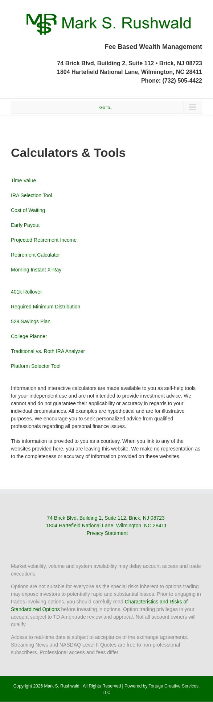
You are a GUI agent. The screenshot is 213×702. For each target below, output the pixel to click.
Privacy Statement (107, 533)
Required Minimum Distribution (45, 307)
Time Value (23, 180)
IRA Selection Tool (31, 195)
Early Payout (25, 225)
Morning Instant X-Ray (36, 270)
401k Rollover (26, 292)
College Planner (29, 336)
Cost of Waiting (28, 210)
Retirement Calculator (35, 255)
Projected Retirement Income (44, 240)
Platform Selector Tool (36, 366)
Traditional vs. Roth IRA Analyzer (48, 351)
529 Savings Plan (30, 321)
